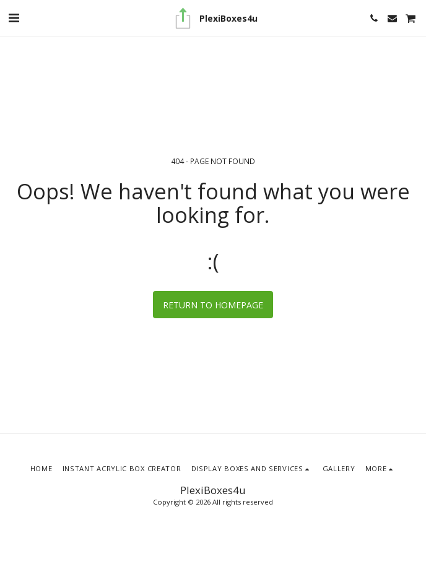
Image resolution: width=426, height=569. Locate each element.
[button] (13, 17)
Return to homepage (213, 305)
